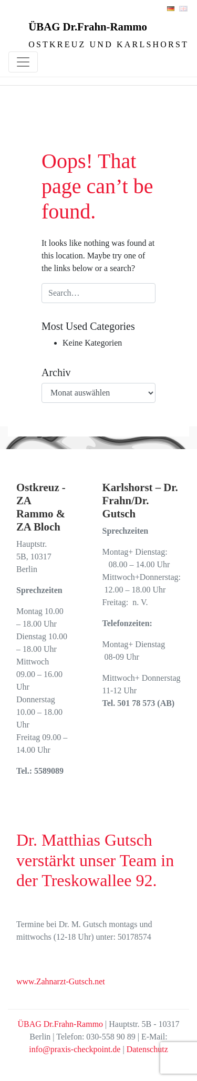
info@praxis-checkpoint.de (74, 1049)
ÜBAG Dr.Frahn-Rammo (87, 26)
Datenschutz (147, 1049)
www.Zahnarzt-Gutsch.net (60, 981)
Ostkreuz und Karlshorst (108, 44)
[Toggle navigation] (23, 61)
